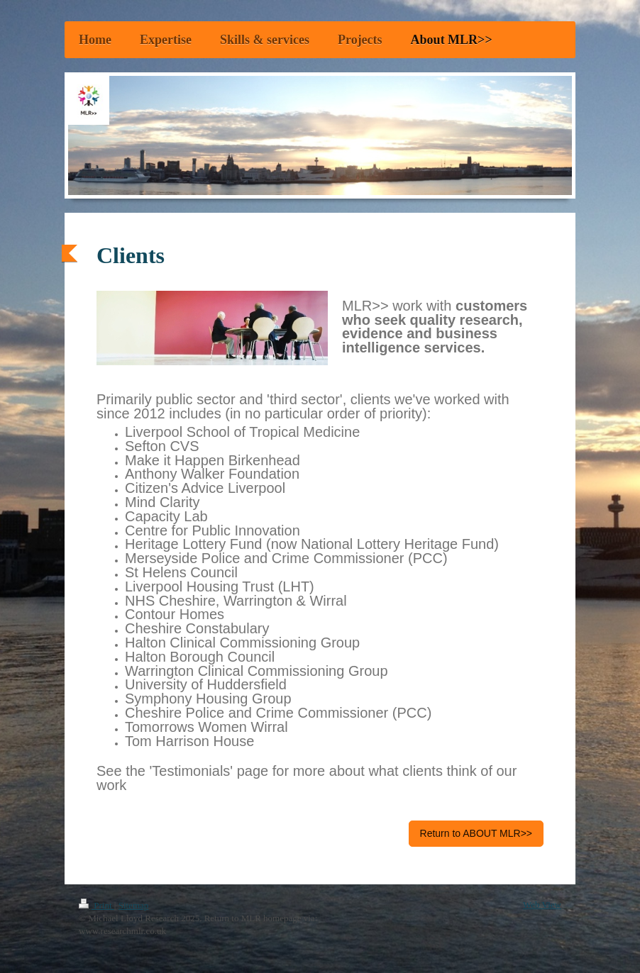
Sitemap (133, 905)
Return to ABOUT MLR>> (476, 833)
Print (96, 905)
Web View (542, 904)
